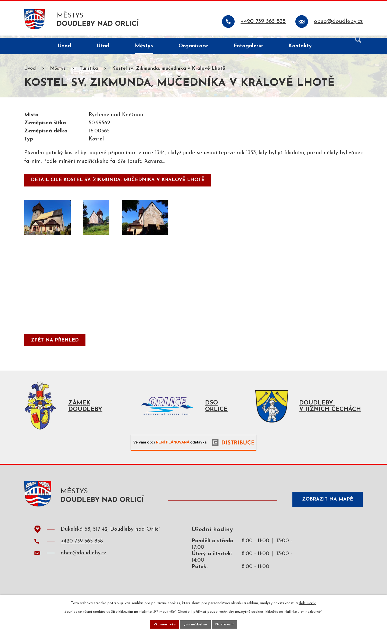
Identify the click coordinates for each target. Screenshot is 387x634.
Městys (58, 70)
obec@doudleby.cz (83, 557)
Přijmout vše (163, 624)
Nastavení (225, 624)
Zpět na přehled (55, 343)
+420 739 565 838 (82, 545)
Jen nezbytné (195, 624)
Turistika (89, 70)
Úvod (30, 70)
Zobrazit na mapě (326, 503)
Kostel (96, 141)
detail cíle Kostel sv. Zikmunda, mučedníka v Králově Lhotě (118, 182)
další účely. (307, 603)
